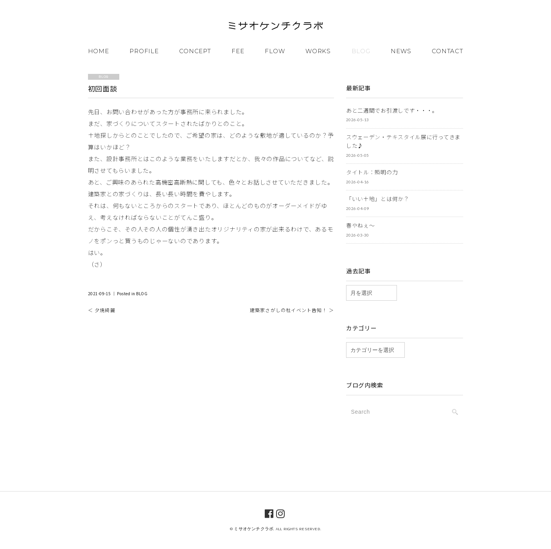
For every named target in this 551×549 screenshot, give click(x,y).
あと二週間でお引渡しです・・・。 (392, 110)
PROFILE (143, 51)
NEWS (401, 51)
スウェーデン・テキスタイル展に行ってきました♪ (403, 141)
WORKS (318, 51)
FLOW (275, 51)
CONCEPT (195, 51)
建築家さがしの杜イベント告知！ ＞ (292, 310)
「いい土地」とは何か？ (377, 199)
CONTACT (447, 51)
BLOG (361, 51)
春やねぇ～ (360, 225)
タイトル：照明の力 (372, 172)
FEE (238, 51)
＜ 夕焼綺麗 (101, 310)
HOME (98, 51)
